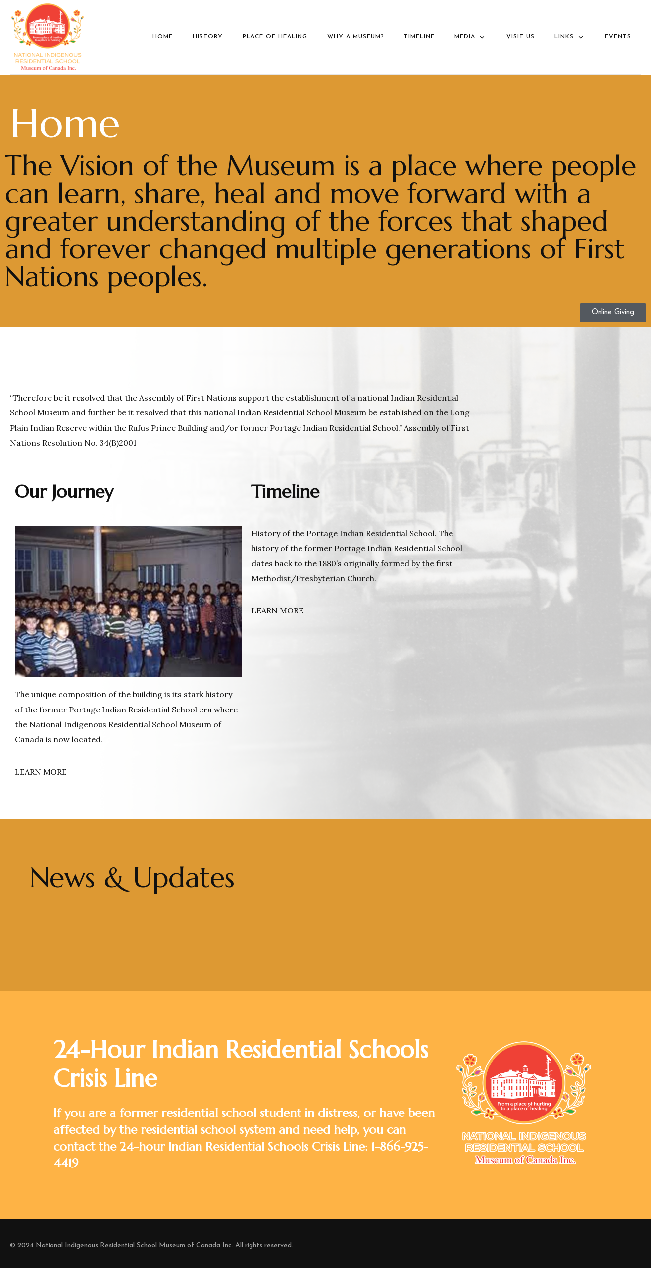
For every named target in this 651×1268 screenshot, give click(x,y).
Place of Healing (275, 37)
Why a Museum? (355, 37)
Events (618, 37)
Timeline (419, 37)
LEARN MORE (41, 772)
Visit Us (520, 37)
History (208, 37)
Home (162, 37)
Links (569, 37)
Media (470, 37)
